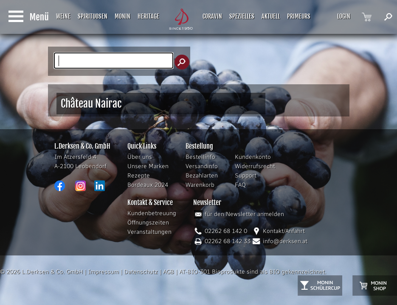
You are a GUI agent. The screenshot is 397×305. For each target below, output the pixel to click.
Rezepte (138, 175)
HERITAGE (148, 16)
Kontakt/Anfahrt (284, 231)
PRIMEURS (298, 16)
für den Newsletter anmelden (244, 214)
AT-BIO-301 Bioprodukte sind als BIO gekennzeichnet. (252, 271)
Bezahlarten (202, 175)
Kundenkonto (253, 157)
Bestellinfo (200, 157)
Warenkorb (200, 185)
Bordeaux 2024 (147, 185)
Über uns (139, 157)
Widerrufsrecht (255, 166)
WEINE (63, 16)
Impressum (103, 271)
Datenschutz (141, 271)
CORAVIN (212, 16)
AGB (168, 271)
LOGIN (343, 16)
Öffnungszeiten (148, 222)
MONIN (122, 16)
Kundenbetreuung (151, 213)
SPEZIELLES (241, 16)
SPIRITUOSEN (92, 16)
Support (245, 175)
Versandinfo (202, 166)
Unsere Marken (148, 166)
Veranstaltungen (149, 232)
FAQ (240, 185)
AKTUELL (271, 16)
